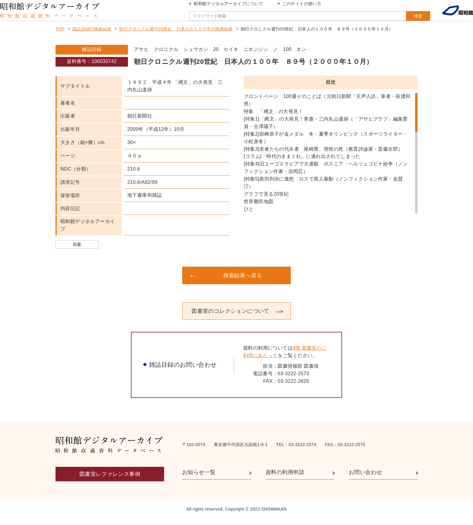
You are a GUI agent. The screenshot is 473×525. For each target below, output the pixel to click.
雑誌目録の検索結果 (92, 35)
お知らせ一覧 (198, 478)
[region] (330, 159)
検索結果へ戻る (242, 281)
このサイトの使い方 (304, 6)
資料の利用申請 (284, 478)
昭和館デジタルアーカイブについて (230, 6)
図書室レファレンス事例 (109, 480)
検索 (406, 19)
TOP (60, 35)
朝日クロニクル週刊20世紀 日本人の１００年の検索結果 (176, 35)
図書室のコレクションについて (230, 317)
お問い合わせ (365, 478)
